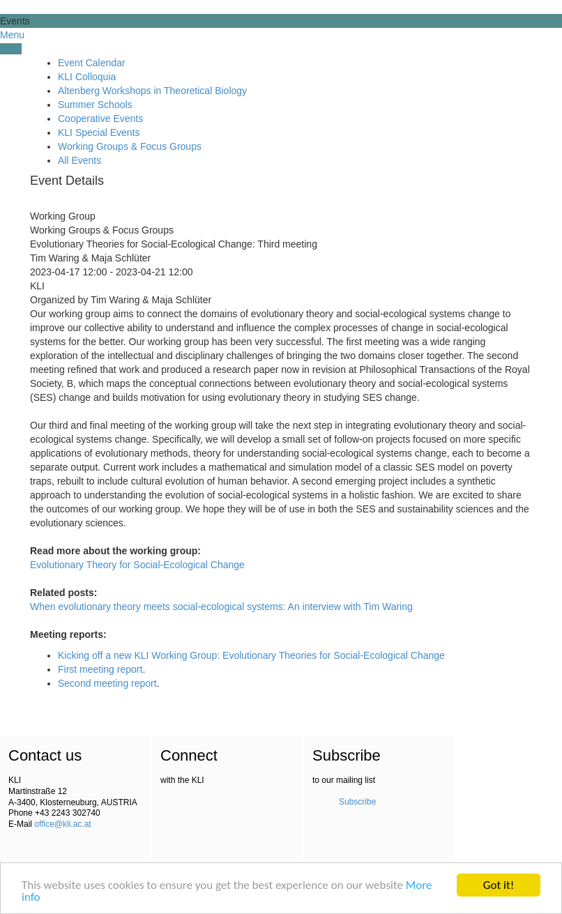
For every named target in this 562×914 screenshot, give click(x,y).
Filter (11, 48)
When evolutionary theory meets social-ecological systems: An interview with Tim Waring (221, 606)
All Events (79, 160)
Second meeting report (107, 683)
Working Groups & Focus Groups (130, 146)
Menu (12, 34)
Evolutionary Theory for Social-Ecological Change (137, 564)
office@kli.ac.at (62, 824)
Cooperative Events (100, 118)
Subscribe (357, 802)
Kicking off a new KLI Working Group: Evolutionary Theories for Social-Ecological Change (251, 655)
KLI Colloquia (87, 76)
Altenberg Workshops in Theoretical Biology (152, 90)
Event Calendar (92, 62)
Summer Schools (95, 104)
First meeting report (100, 669)
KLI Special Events (99, 132)
